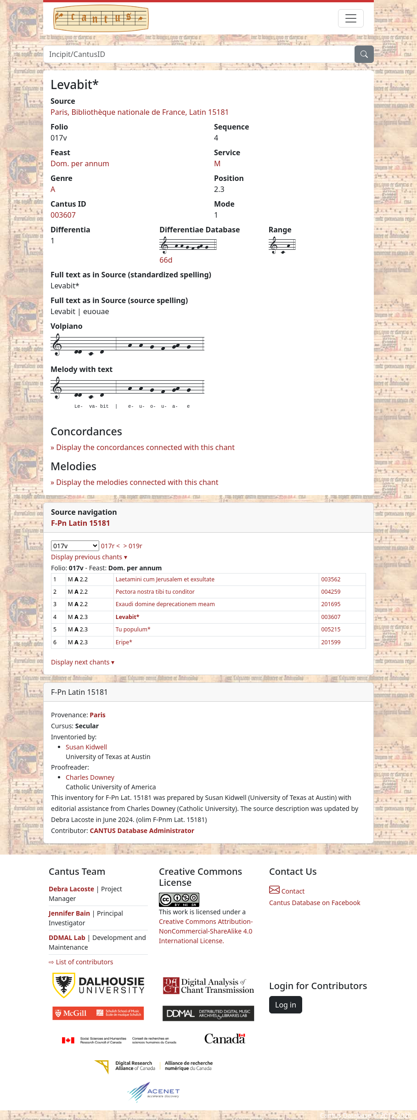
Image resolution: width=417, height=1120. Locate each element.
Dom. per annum (80, 163)
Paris (98, 714)
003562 (330, 579)
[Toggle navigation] (351, 18)
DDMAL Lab (67, 937)
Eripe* (124, 642)
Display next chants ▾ (82, 662)
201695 (330, 604)
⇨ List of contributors (81, 961)
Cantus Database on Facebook (315, 902)
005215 (330, 629)
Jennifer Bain (70, 913)
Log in (285, 1005)
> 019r (132, 545)
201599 (330, 642)
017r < (110, 545)
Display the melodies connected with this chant (137, 482)
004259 (330, 592)
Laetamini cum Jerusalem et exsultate (165, 579)
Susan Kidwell (86, 747)
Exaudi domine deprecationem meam (165, 604)
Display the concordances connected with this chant (145, 447)
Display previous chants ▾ (89, 556)
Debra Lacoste (71, 888)
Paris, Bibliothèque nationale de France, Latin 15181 (140, 112)
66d (165, 260)
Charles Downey (90, 777)
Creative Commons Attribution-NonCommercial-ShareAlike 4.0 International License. (206, 931)
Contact (286, 891)
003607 (63, 215)
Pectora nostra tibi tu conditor (155, 592)
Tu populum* (133, 629)
